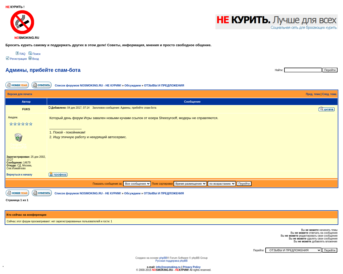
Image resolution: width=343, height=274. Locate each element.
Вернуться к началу (19, 174)
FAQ (20, 53)
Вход (33, 58)
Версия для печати (20, 94)
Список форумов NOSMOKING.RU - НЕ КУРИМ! (88, 85)
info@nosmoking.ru (168, 267)
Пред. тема (313, 94)
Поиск (34, 53)
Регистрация (16, 58)
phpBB (163, 257)
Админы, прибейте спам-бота (43, 70)
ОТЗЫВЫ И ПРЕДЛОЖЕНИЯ (164, 85)
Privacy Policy (192, 267)
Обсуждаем (132, 85)
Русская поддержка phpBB (171, 260)
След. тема (329, 94)
